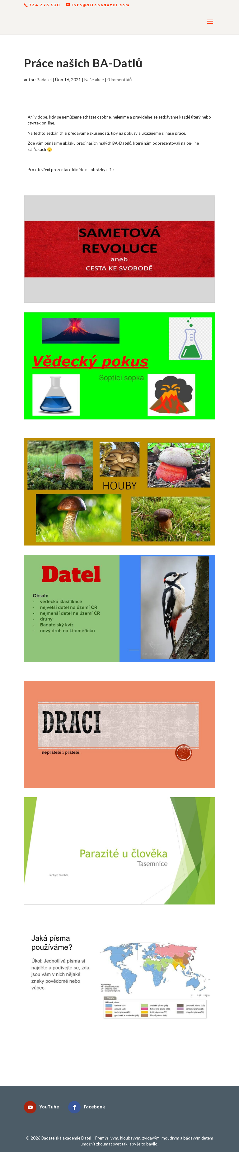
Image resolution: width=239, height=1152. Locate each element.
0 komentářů (119, 79)
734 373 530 (44, 5)
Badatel (44, 79)
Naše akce (94, 79)
